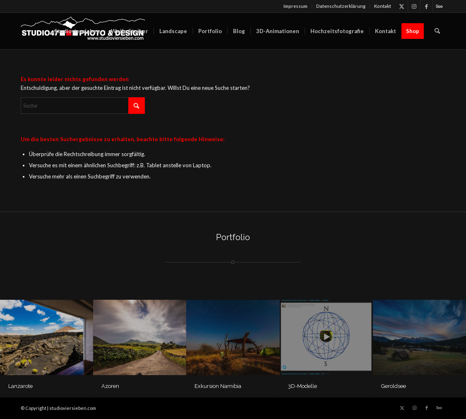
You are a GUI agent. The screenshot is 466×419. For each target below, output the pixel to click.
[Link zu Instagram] (414, 6)
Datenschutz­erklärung (340, 6)
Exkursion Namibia (218, 386)
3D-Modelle (302, 386)
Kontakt (382, 6)
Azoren (110, 386)
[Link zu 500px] (439, 6)
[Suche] (437, 31)
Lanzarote (20, 386)
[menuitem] (295, 6)
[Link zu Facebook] (426, 6)
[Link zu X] (402, 6)
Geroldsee (393, 386)
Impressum (295, 6)
